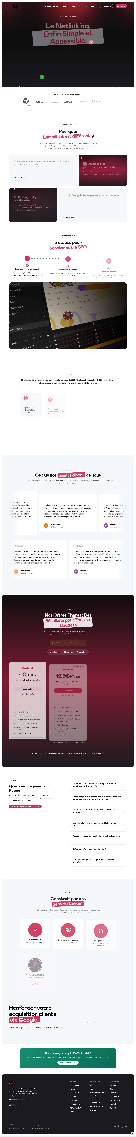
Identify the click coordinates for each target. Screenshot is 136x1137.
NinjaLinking (68, 653)
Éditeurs (73, 1090)
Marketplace (81, 653)
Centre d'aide (115, 1102)
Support (113, 1109)
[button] (14, 1106)
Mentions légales (14, 1130)
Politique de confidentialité (40, 1130)
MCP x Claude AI (76, 1109)
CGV (28, 1130)
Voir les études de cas (68, 1064)
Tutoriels (113, 1106)
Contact (93, 1112)
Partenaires (94, 1100)
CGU (23, 1130)
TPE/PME (73, 1098)
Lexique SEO (114, 1087)
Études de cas (95, 1104)
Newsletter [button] (114, 1094)
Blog (91, 1090)
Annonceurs (74, 1087)
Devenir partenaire (96, 1108)
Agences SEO (75, 1094)
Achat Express (55, 653)
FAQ (91, 1087)
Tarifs (72, 1113)
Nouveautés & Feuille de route (97, 1095)
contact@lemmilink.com (20, 1101)
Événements (114, 1098)
